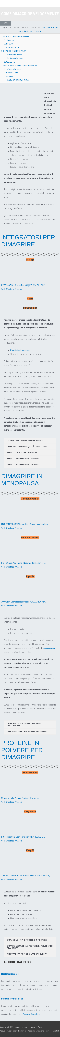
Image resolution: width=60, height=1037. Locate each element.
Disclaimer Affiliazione (36, 1031)
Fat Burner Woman (13, 58)
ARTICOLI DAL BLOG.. (18, 80)
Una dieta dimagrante (20, 350)
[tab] (30, 441)
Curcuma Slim (11, 47)
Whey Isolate (11, 72)
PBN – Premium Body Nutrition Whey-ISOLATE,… (23, 837)
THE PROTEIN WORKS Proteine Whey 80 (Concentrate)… (26, 875)
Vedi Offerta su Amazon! (11, 289)
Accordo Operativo (31, 1014)
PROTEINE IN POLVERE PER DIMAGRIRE (19, 65)
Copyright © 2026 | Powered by (19, 1027)
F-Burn (8, 44)
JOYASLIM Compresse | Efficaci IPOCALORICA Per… (24, 601)
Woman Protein (12, 69)
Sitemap (48, 1031)
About (2, 1031)
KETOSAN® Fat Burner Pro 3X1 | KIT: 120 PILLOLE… (24, 285)
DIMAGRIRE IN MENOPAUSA (13, 51)
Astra (40, 1027)
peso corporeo (48, 648)
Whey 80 (9, 76)
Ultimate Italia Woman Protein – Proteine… (20, 798)
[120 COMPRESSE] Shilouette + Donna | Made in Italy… (25, 524)
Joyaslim (9, 62)
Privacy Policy (11, 1031)
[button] (5, 23)
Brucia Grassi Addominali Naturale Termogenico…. (23, 563)
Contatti (56, 1031)
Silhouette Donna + (14, 54)
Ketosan (9, 40)
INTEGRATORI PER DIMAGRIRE (15, 36)
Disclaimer (22, 1031)
